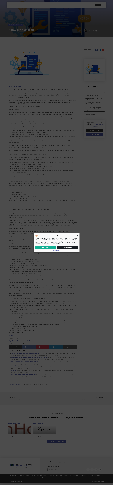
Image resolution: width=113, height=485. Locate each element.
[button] (77, 236)
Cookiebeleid (56, 250)
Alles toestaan (45, 247)
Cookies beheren (67, 247)
